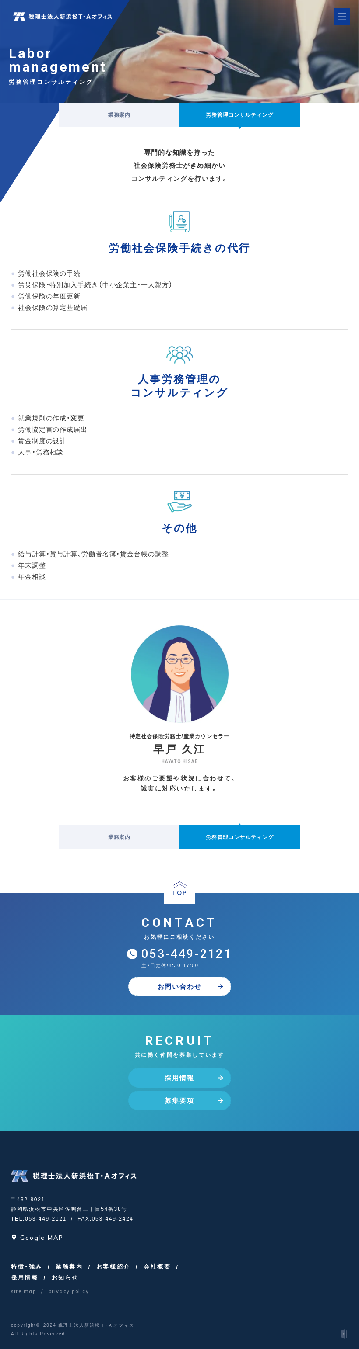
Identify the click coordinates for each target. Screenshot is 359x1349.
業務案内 (119, 115)
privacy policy (69, 1291)
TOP (179, 889)
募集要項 (194, 1100)
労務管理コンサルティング (240, 115)
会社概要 (157, 1266)
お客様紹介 (113, 1266)
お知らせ (65, 1277)
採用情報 (194, 1078)
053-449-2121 (186, 954)
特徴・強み (26, 1266)
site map (23, 1291)
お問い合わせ (190, 986)
